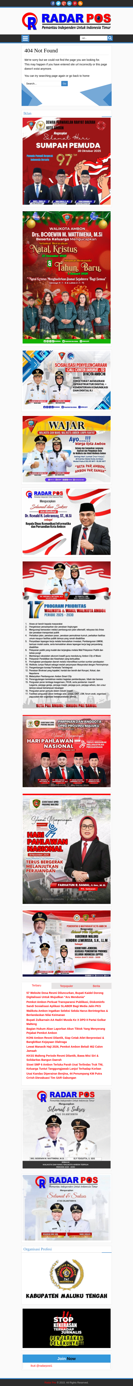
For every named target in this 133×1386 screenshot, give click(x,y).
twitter (58, 3)
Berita (96, 986)
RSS (80, 3)
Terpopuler (66, 986)
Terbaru (36, 985)
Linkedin (69, 3)
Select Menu (25, 38)
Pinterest (74, 3)
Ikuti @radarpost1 (41, 1365)
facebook (52, 3)
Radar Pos (50, 1382)
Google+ (63, 3)
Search (110, 38)
